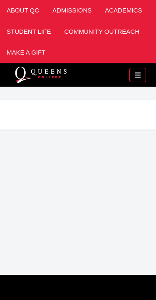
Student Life (29, 31)
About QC (23, 10)
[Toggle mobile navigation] (137, 75)
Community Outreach (101, 31)
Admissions (72, 10)
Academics (123, 10)
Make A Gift (26, 52)
